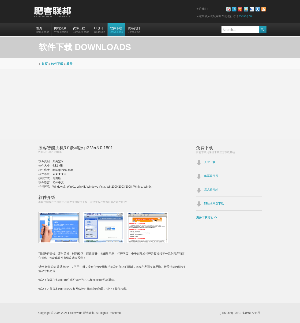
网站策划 (61, 31)
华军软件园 (211, 176)
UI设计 (99, 31)
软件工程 (81, 31)
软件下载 (116, 31)
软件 (70, 64)
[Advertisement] (150, 104)
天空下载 (209, 162)
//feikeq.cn (245, 16)
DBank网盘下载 (214, 203)
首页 (42, 31)
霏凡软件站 (211, 189)
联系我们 (134, 31)
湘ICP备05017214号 (247, 313)
